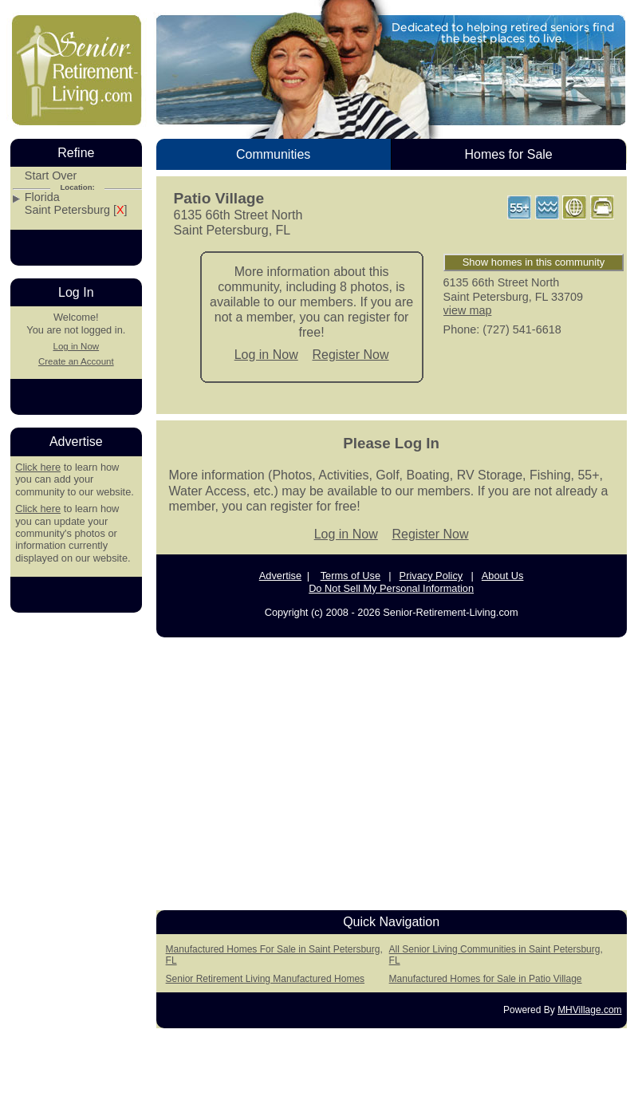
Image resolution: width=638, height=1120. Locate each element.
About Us (503, 576)
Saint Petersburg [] (76, 210)
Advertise (280, 576)
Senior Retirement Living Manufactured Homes (265, 978)
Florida (42, 197)
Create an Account (76, 361)
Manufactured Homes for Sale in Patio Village (485, 978)
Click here (38, 467)
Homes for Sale (508, 154)
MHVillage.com (589, 1009)
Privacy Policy (431, 576)
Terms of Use (350, 576)
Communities (273, 154)
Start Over (51, 176)
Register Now (351, 354)
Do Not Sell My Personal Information (391, 588)
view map (467, 310)
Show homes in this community (534, 262)
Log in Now (266, 354)
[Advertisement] (76, 864)
